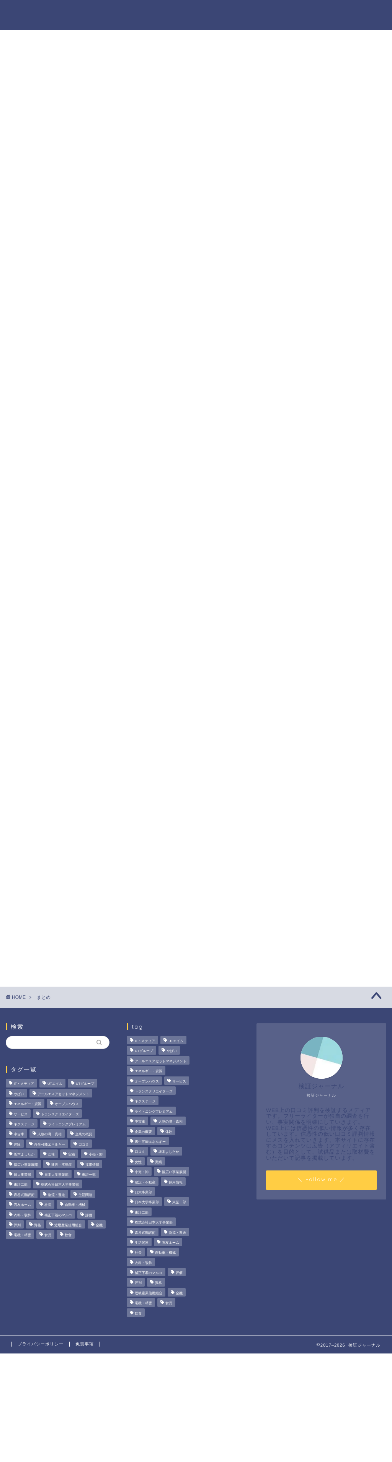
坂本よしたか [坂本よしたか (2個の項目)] (24, 1155)
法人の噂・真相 (122, 11)
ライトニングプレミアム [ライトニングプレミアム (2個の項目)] (67, 1124)
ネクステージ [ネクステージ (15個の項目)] (24, 1124)
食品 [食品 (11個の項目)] (47, 1235)
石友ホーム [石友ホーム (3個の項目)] (22, 1205)
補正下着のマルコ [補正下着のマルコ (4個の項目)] (58, 1215)
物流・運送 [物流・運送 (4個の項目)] (56, 1195)
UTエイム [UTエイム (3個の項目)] (54, 1084)
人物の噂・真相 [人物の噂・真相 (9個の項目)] (50, 1134)
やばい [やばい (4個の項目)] (19, 1094)
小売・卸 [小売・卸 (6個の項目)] (96, 1155)
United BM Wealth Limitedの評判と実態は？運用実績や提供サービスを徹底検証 (328, 475)
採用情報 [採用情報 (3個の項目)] (92, 1165)
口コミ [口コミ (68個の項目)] (83, 1144)
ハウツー (276, 11)
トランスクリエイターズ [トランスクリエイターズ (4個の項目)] (60, 1114)
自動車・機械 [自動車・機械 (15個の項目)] (75, 1205)
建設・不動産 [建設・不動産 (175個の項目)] (61, 1165)
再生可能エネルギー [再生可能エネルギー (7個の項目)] (49, 1144)
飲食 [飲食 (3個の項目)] (68, 1235)
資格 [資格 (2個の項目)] (37, 1225)
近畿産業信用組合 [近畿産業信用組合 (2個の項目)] (68, 1225)
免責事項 (84, 1344)
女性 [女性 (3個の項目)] (51, 1155)
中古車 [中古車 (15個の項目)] (19, 1134)
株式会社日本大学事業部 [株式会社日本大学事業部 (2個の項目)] (60, 1185)
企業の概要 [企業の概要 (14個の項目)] (83, 1134)
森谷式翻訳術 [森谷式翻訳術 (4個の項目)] (24, 1195)
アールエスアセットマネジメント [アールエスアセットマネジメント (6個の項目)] (63, 1094)
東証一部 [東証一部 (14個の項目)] (89, 1175)
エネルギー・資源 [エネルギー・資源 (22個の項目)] (27, 1104)
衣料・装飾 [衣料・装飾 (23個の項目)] (22, 1215)
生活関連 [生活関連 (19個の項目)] (85, 1195)
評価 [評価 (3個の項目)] (88, 1215)
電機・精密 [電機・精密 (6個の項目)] (22, 1235)
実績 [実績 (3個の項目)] (71, 1155)
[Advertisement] (324, 646)
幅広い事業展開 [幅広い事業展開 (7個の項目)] (26, 1165)
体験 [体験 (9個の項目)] (17, 1144)
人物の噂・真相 (230, 11)
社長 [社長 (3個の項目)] (47, 1205)
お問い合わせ (360, 11)
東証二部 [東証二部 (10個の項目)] (21, 1185)
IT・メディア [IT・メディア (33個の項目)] (24, 1084)
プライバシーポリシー (41, 1344)
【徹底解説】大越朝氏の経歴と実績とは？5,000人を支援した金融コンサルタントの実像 (328, 426)
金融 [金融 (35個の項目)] (99, 1225)
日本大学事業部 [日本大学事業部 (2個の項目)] (56, 1175)
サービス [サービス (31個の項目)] (21, 1114)
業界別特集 (315, 11)
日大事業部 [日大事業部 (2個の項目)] (22, 1175)
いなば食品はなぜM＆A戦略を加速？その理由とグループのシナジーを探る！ (328, 376)
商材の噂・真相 (176, 11)
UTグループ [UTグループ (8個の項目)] (85, 1084)
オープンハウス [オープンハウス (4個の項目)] (67, 1104)
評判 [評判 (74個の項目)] (17, 1225)
